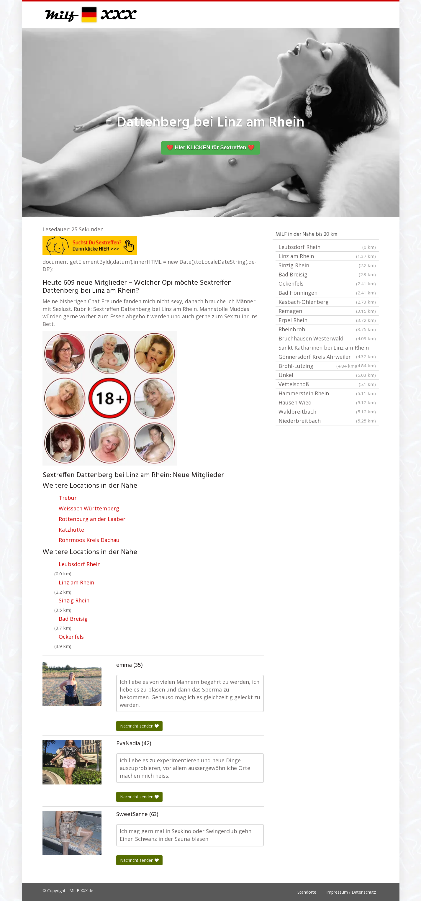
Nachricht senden (139, 726)
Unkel (327, 375)
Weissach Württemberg (89, 508)
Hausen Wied (327, 402)
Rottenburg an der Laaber (92, 518)
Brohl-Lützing (317, 365)
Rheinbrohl (327, 329)
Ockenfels (71, 636)
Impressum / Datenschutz (351, 892)
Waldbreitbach (327, 411)
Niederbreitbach (327, 420)
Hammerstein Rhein (327, 393)
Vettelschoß (327, 384)
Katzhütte (71, 529)
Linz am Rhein (76, 582)
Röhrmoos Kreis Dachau (89, 539)
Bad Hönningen (327, 292)
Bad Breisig (73, 618)
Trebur (68, 497)
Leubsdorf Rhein (80, 564)
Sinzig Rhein (74, 600)
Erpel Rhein (327, 320)
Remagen (327, 311)
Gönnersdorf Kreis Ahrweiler (327, 357)
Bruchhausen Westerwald (327, 338)
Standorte (306, 892)
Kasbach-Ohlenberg (327, 301)
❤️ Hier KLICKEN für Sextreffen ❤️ (210, 147)
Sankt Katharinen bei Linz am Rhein (327, 348)
